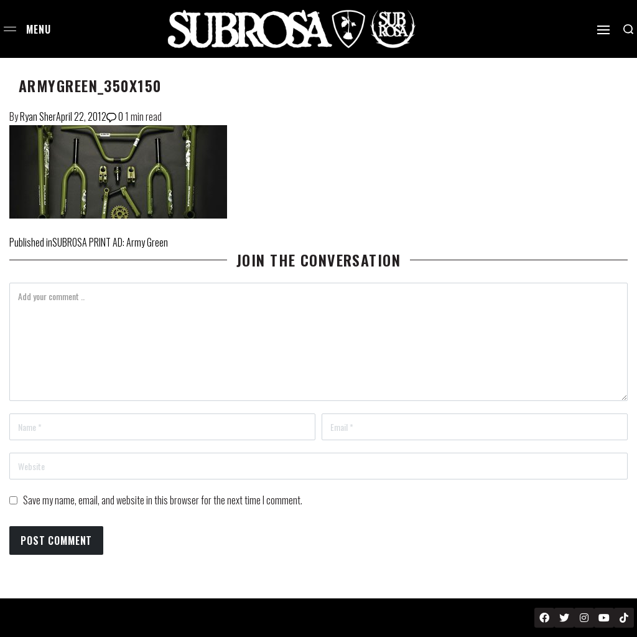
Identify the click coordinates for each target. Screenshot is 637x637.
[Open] (603, 30)
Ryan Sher (38, 116)
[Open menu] (10, 29)
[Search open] (628, 29)
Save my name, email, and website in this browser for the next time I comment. (162, 500)
